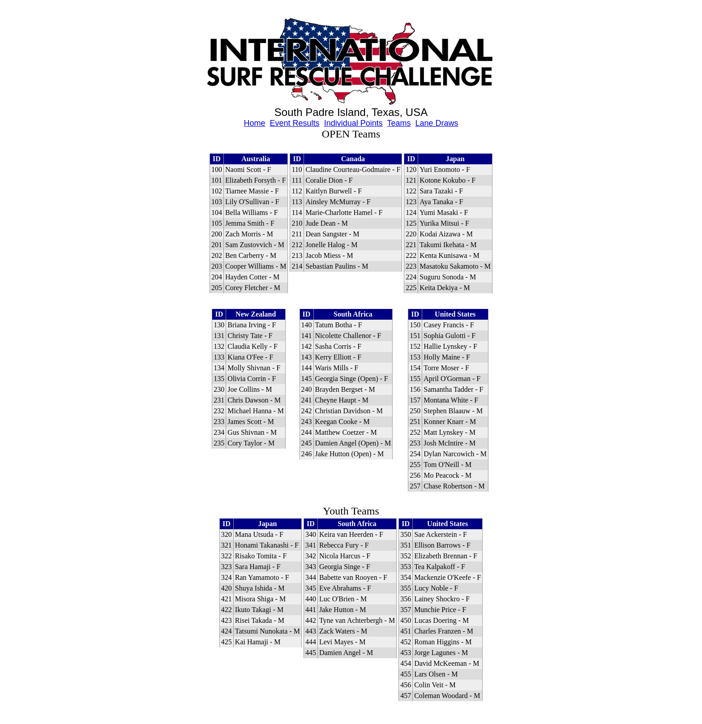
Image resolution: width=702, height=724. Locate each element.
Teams (399, 123)
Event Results (295, 123)
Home (254, 123)
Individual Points (353, 123)
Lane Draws (436, 123)
